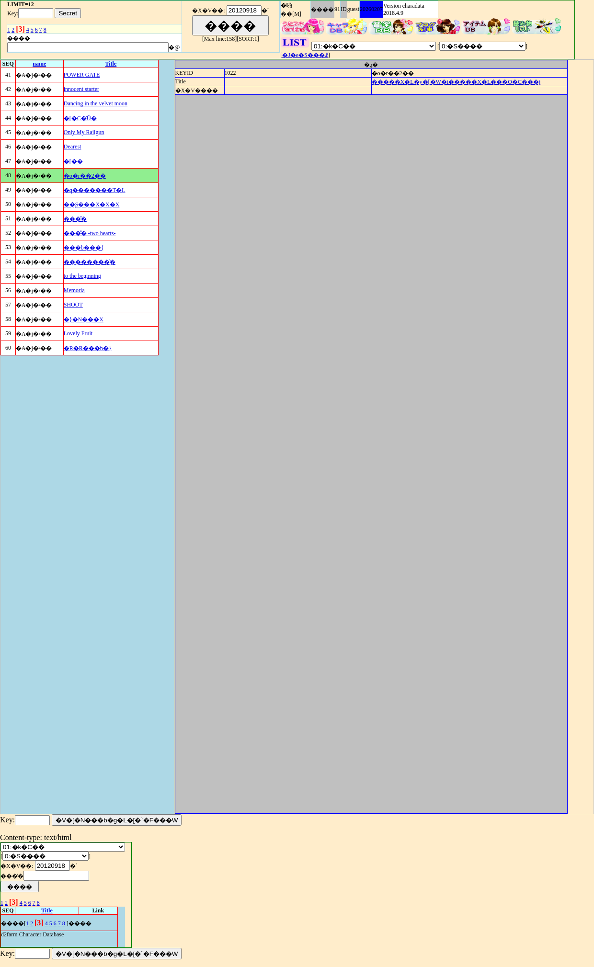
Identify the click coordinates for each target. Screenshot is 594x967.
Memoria (74, 290)
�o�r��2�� (85, 175)
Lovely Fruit (78, 333)
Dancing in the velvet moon (95, 103)
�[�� (73, 161)
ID (344, 9)
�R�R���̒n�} (88, 348)
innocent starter (81, 89)
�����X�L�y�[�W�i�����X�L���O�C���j (456, 82)
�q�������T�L (95, 190)
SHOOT (73, 304)
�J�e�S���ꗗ (305, 55)
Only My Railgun (84, 132)
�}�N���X (83, 319)
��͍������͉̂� (89, 262)
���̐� (75, 219)
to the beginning (82, 276)
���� (322, 9)
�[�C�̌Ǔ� (80, 118)
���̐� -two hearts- (90, 233)
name (39, 63)
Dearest (72, 146)
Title (111, 63)
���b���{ (84, 247)
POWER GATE (82, 74)
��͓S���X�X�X (92, 204)
